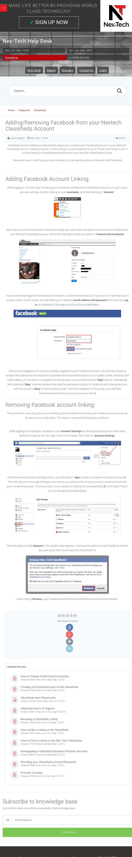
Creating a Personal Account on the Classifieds (49, 687)
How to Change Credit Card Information (45, 676)
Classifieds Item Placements (38, 697)
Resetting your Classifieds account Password (48, 762)
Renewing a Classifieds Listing (39, 719)
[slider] (67, 615)
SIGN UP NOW (49, 22)
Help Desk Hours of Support (38, 708)
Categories (24, 110)
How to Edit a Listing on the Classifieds (44, 729)
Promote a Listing (31, 772)
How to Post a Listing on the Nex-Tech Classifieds (51, 740)
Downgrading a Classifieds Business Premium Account (54, 751)
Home (11, 110)
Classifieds (40, 110)
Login (103, 70)
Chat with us (11, 57)
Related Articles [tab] (17, 666)
